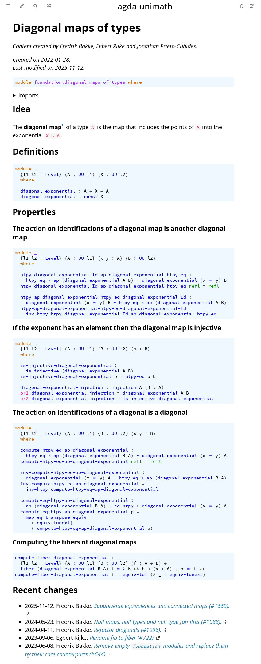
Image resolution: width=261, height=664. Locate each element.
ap (56, 280)
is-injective (42, 371)
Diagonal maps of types (77, 27)
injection (123, 387)
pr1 (24, 393)
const (91, 196)
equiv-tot (135, 574)
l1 (26, 174)
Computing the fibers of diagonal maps (74, 542)
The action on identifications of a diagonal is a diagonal (100, 412)
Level (52, 174)
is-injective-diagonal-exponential (65, 365)
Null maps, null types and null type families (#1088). (158, 621)
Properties (34, 211)
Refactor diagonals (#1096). (128, 629)
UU (81, 174)
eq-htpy (124, 506)
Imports (28, 95)
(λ (136, 568)
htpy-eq (35, 280)
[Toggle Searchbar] (35, 6)
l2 (34, 174)
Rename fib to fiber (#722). (122, 637)
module (23, 82)
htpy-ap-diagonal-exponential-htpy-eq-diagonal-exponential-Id (103, 297)
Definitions (35, 151)
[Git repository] (242, 6)
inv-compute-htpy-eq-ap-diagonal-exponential (79, 472)
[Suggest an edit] (251, 6)
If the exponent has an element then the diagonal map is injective (117, 327)
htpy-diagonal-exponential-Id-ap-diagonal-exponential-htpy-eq (103, 274)
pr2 (24, 398)
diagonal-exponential (48, 191)
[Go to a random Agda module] (49, 6)
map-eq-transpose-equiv (56, 517)
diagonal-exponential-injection (61, 387)
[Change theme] (22, 6)
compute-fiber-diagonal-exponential (62, 557)
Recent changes (45, 589)
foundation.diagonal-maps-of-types (79, 82)
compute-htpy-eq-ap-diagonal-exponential (74, 450)
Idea (21, 108)
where (135, 82)
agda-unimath (145, 6)
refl (194, 286)
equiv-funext (53, 522)
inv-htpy (37, 314)
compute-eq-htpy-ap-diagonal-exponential (74, 500)
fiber (27, 568)
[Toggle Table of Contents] (8, 6)
